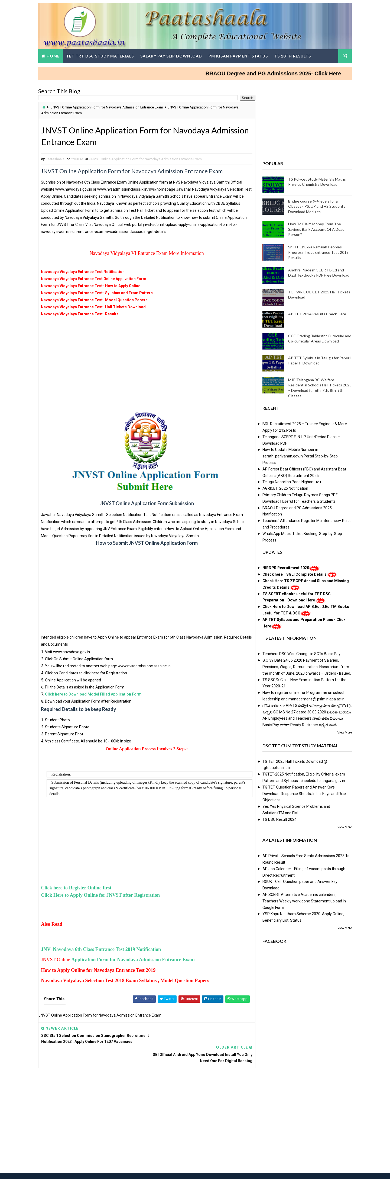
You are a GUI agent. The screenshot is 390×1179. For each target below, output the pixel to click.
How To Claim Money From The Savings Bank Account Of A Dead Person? (315, 228)
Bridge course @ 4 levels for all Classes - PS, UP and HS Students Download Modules (315, 205)
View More (343, 732)
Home (54, 55)
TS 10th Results (293, 55)
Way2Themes (69, 1169)
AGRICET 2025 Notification (284, 488)
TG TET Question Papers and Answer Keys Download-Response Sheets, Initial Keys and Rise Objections (303, 793)
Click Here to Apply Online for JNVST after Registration (102, 895)
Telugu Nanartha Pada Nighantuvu (290, 481)
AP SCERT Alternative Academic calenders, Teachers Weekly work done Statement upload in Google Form (303, 900)
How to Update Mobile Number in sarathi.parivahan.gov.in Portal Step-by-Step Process (299, 455)
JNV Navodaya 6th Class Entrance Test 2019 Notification (102, 949)
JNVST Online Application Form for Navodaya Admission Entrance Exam (108, 107)
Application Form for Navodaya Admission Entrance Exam (134, 959)
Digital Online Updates (127, 1169)
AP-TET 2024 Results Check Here (316, 313)
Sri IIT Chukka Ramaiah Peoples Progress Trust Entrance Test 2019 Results (317, 251)
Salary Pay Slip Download (172, 55)
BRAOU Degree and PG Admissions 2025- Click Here (286, 73)
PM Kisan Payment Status (239, 55)
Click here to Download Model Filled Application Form (94, 694)
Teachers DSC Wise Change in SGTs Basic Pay (300, 653)
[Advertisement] (145, 363)
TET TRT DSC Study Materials (101, 55)
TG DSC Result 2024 (278, 819)
